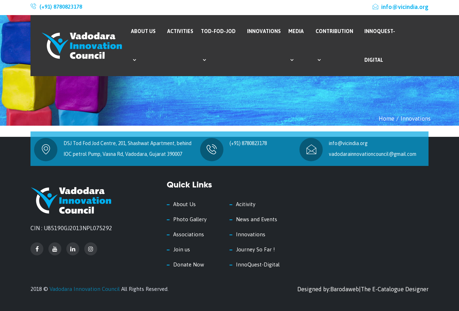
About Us (143, 45)
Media (296, 45)
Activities (180, 31)
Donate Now (188, 264)
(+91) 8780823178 (60, 7)
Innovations (264, 31)
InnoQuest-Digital (379, 45)
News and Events (256, 219)
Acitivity (245, 204)
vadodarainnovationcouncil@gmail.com (372, 154)
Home (386, 118)
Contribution (334, 45)
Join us (181, 249)
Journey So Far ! (255, 249)
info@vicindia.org (401, 7)
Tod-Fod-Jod (218, 45)
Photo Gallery (190, 219)
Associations (188, 234)
